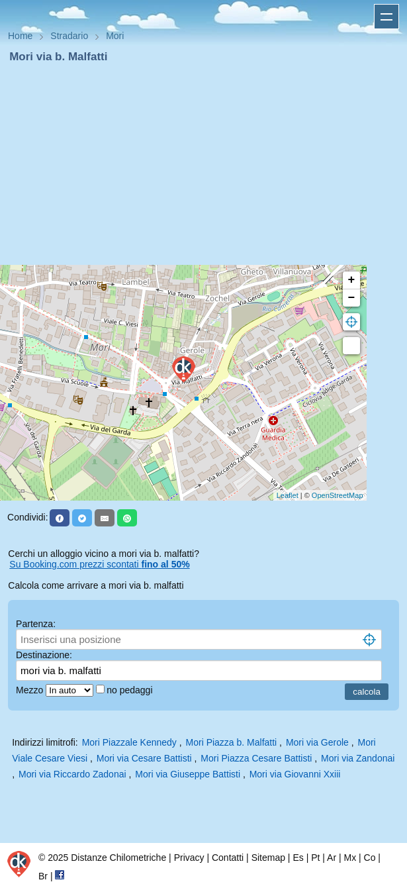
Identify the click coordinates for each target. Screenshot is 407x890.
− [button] (351, 298)
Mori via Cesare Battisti (144, 758)
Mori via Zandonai (357, 758)
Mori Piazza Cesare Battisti (256, 758)
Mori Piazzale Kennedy (129, 742)
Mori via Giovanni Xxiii (295, 774)
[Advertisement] (203, 164)
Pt (315, 857)
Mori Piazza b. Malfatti (231, 742)
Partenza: (36, 623)
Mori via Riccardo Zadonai (72, 774)
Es (298, 857)
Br (43, 876)
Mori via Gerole (317, 742)
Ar (331, 857)
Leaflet (287, 495)
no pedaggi (131, 690)
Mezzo (31, 690)
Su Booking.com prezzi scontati (99, 564)
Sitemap (268, 857)
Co (370, 857)
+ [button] (351, 280)
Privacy (189, 857)
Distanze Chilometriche (118, 857)
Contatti (228, 857)
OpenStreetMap (337, 495)
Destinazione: (44, 655)
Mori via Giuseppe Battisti (187, 774)
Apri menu (386, 16)
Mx (349, 857)
